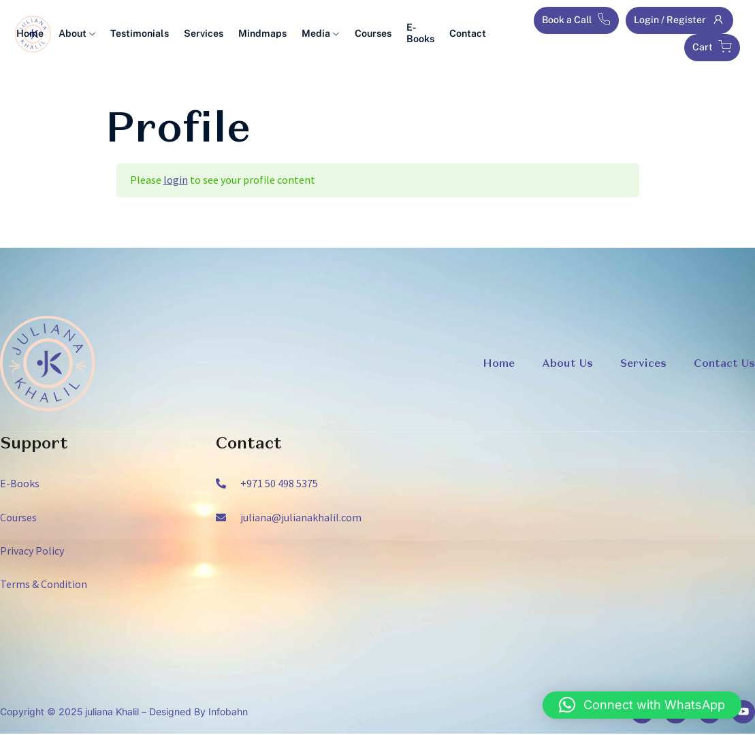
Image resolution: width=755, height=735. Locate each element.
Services (214, 34)
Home (47, 34)
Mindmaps (271, 34)
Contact (468, 34)
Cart (712, 47)
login (175, 179)
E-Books (422, 33)
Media (326, 34)
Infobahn (228, 712)
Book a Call (576, 20)
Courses (377, 34)
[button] (642, 705)
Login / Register (679, 20)
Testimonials (153, 34)
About (92, 34)
